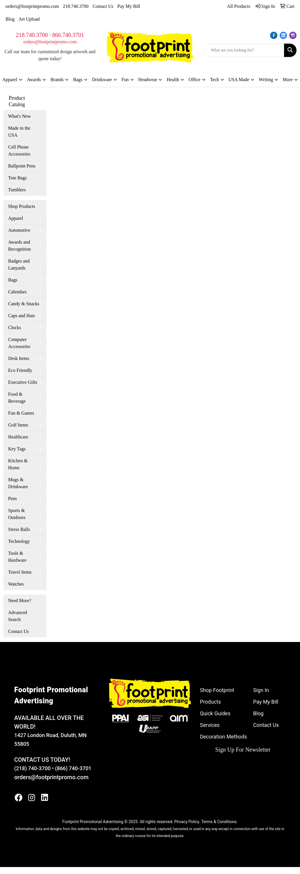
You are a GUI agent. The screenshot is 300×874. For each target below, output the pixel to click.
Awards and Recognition (19, 246)
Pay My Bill (129, 6)
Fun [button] (125, 79)
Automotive (19, 230)
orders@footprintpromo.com (32, 6)
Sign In (261, 690)
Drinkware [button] (102, 79)
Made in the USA (19, 132)
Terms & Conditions (218, 821)
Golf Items (18, 424)
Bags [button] (77, 79)
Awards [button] (34, 79)
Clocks (14, 327)
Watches (16, 584)
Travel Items (20, 572)
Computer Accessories (19, 343)
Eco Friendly (20, 370)
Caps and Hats (21, 315)
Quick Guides (215, 713)
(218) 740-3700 (32, 768)
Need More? (19, 600)
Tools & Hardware (17, 557)
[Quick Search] (243, 50)
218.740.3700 (75, 6)
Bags (12, 279)
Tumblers (17, 189)
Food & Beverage (17, 398)
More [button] (288, 79)
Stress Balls (19, 529)
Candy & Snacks (23, 303)
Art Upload (29, 19)
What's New (19, 116)
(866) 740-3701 (73, 768)
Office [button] (194, 79)
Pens (12, 498)
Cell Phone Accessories (19, 150)
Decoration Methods (223, 737)
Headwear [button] (147, 79)
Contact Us (103, 6)
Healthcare (18, 436)
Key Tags (17, 448)
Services (210, 725)
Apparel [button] (9, 79)
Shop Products (21, 206)
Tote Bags (17, 177)
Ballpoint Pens (21, 165)
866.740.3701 (68, 35)
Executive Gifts (22, 382)
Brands (57, 79)
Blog (10, 19)
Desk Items (18, 358)
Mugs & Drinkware (18, 483)
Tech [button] (214, 79)
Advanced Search (17, 616)
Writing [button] (266, 79)
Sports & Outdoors (17, 514)
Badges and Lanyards (19, 264)
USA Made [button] (239, 79)
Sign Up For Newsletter (243, 749)
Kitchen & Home (18, 464)
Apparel (15, 218)
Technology (19, 541)
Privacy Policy (186, 821)
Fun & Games (21, 413)
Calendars (17, 291)
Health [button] (173, 79)
